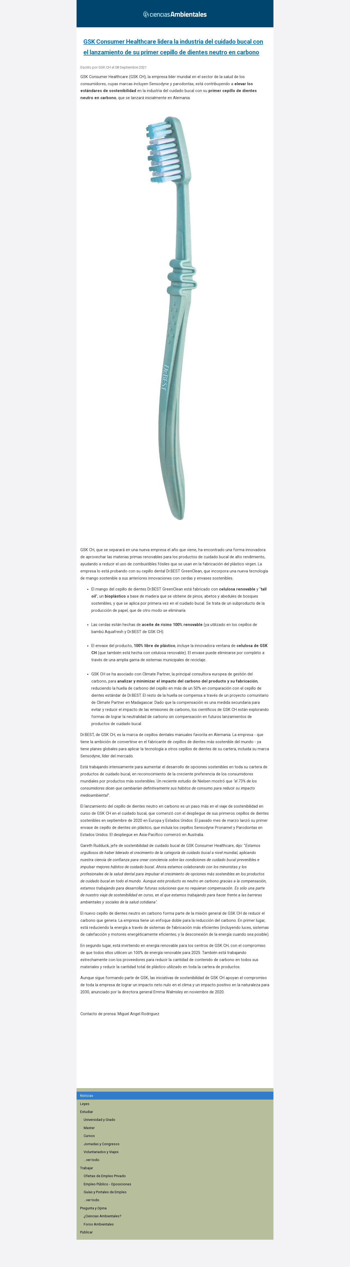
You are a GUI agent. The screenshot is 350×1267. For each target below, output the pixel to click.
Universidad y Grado (99, 1120)
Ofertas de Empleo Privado (105, 1176)
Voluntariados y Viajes (101, 1152)
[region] (176, 1055)
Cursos (89, 1136)
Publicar (86, 1232)
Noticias (86, 1096)
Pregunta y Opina (93, 1208)
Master (89, 1128)
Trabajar (86, 1168)
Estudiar (86, 1112)
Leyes (84, 1104)
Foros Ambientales (99, 1224)
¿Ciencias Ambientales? (102, 1216)
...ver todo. (92, 1160)
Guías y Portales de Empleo (105, 1192)
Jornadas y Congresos (101, 1144)
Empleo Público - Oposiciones (107, 1184)
